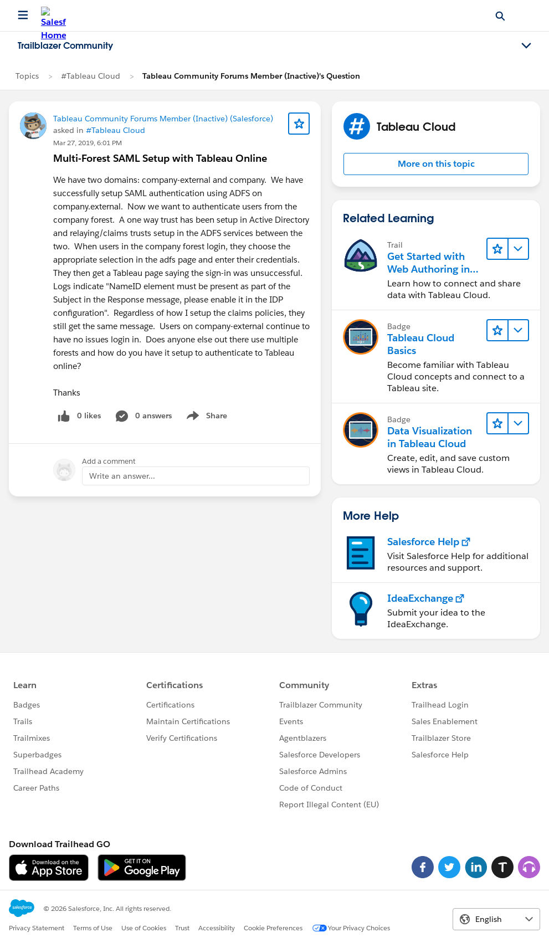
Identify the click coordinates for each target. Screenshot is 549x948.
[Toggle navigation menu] (526, 46)
